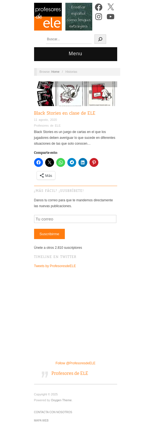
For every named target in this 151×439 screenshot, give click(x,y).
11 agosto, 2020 (45, 119)
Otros (111, 84)
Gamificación (72, 84)
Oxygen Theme (61, 400)
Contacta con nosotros (53, 412)
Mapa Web (41, 420)
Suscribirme (49, 234)
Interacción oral (94, 84)
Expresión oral (51, 84)
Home (55, 71)
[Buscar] (100, 39)
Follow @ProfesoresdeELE (75, 363)
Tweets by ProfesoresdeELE (55, 266)
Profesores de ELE (47, 125)
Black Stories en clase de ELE (65, 113)
